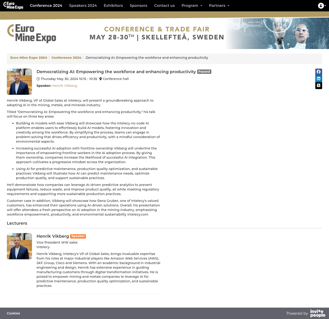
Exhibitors (113, 5)
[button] (322, 5)
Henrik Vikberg (64, 86)
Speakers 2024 (83, 5)
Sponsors (138, 5)
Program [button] (192, 5)
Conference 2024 (46, 5)
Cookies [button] (13, 313)
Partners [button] (219, 5)
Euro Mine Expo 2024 (28, 58)
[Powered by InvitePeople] (306, 314)
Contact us (164, 5)
